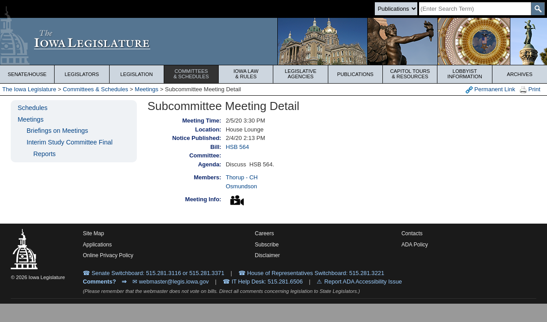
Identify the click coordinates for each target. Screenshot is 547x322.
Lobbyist (464, 73)
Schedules (32, 107)
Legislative (301, 73)
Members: (207, 177)
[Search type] (396, 8)
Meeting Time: (201, 120)
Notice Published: (196, 138)
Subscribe (267, 245)
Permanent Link (490, 89)
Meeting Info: (203, 199)
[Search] (475, 8)
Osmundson (241, 186)
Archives (519, 74)
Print (530, 89)
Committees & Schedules (95, 89)
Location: (208, 129)
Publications (355, 74)
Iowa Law (246, 73)
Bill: (215, 147)
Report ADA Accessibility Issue (363, 281)
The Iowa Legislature (29, 89)
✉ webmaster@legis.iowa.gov (170, 281)
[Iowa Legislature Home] (273, 41)
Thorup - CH (242, 177)
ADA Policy (414, 245)
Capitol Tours (410, 73)
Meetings (146, 89)
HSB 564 (237, 147)
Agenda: (209, 164)
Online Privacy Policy (108, 255)
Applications (97, 245)
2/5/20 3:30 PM (245, 120)
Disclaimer (267, 255)
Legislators (82, 74)
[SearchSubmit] (538, 8)
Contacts (411, 233)
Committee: (205, 155)
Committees (191, 73)
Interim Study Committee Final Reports (69, 148)
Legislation (136, 74)
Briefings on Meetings (57, 130)
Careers (264, 233)
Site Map (93, 233)
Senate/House (27, 74)
